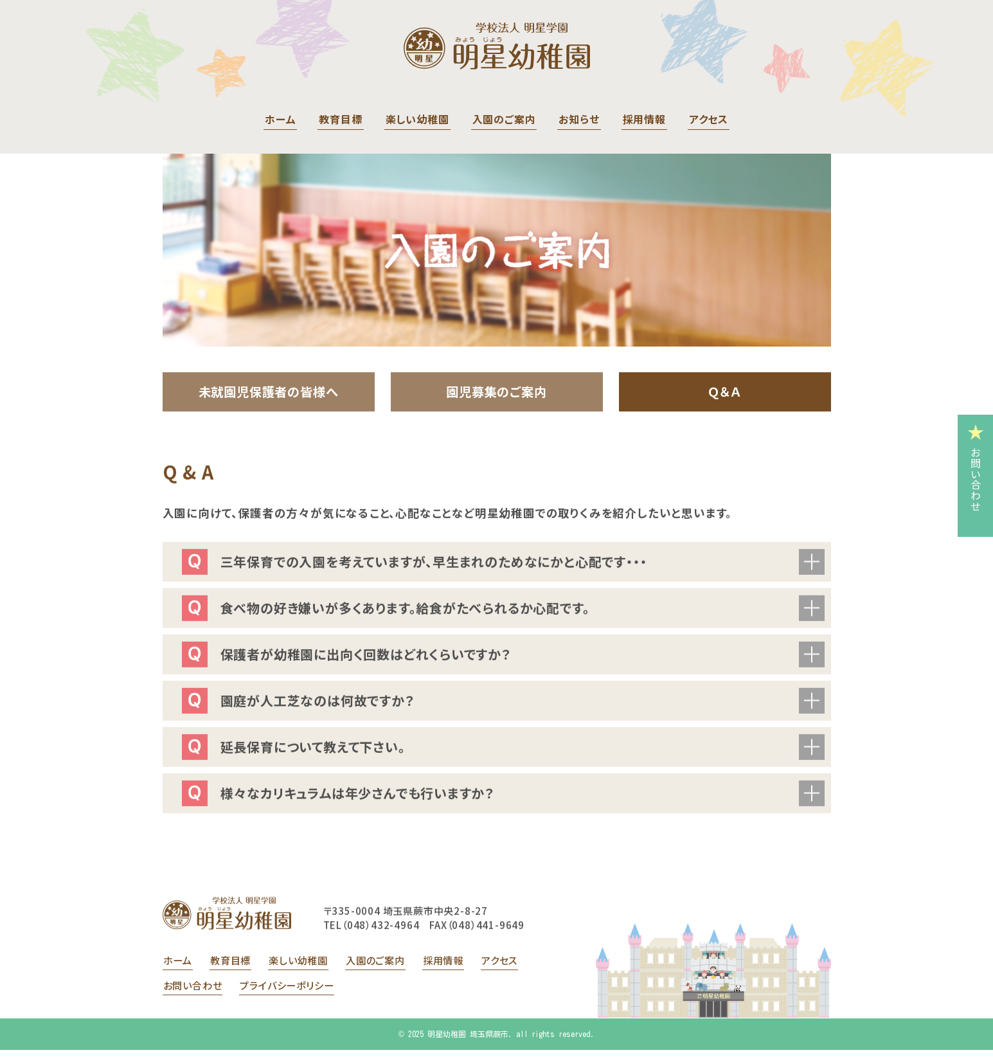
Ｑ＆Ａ (724, 392)
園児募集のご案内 (496, 392)
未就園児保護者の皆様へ (269, 392)
